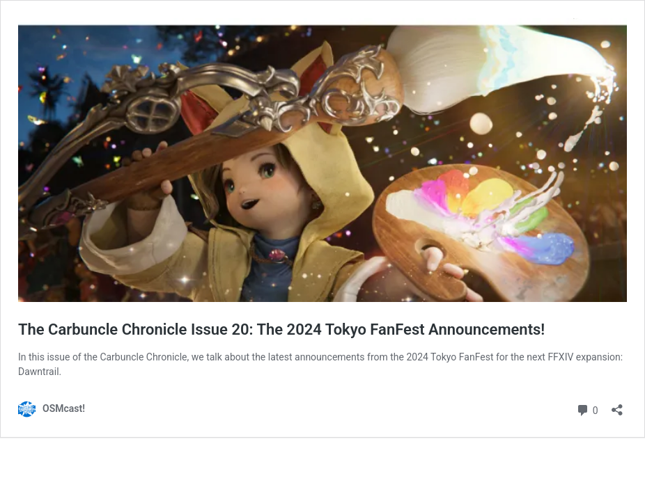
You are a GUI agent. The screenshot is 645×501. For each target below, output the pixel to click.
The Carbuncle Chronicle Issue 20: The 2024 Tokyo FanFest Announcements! (281, 329)
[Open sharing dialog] (617, 405)
